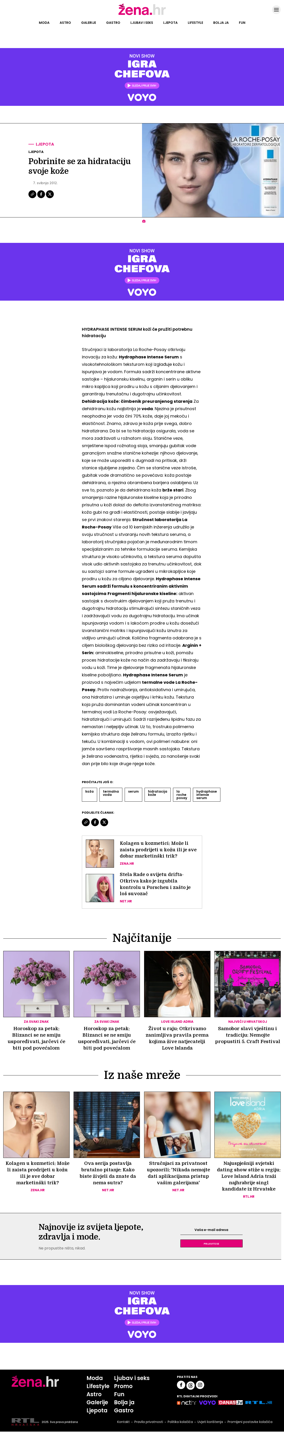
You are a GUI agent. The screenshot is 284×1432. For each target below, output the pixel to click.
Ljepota (170, 22)
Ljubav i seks (141, 22)
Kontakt (123, 1422)
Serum (133, 791)
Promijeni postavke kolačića (250, 1422)
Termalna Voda (111, 793)
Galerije (88, 22)
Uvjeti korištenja (210, 1422)
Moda (44, 22)
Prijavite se (211, 1244)
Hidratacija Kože (157, 793)
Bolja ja (221, 22)
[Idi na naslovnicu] (142, 14)
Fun (242, 22)
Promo (123, 1386)
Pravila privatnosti (148, 1422)
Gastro (113, 22)
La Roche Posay (181, 794)
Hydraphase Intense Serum (206, 794)
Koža (89, 791)
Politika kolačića (180, 1422)
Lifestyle (195, 22)
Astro (65, 22)
